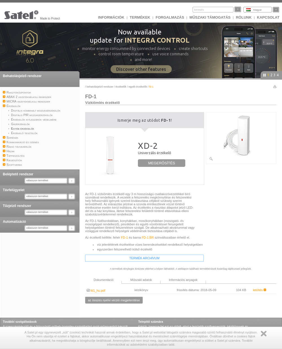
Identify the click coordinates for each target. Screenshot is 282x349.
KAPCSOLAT (268, 17)
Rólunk (244, 17)
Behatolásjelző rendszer (22, 76)
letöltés (259, 290)
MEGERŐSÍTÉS (161, 163)
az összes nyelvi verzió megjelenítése (114, 300)
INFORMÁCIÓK (111, 17)
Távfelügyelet (14, 190)
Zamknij (263, 333)
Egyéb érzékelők (138, 86)
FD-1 (124, 237)
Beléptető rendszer (18, 174)
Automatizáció (14, 222)
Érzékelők (121, 86)
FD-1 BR (148, 237)
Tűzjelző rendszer (17, 206)
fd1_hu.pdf (96, 290)
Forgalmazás (170, 17)
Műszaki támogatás (210, 17)
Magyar (257, 9)
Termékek (140, 17)
